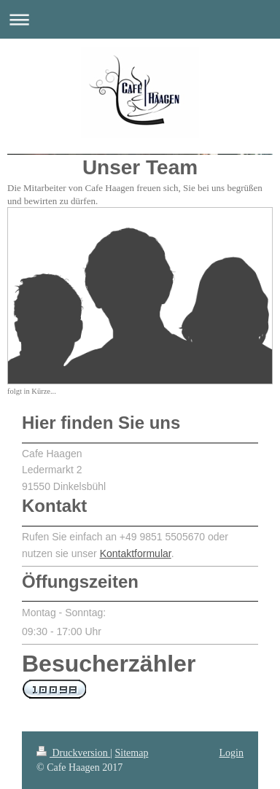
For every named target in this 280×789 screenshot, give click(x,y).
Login (231, 752)
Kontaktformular (135, 553)
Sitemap (132, 752)
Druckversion (73, 752)
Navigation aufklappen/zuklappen (140, 19)
